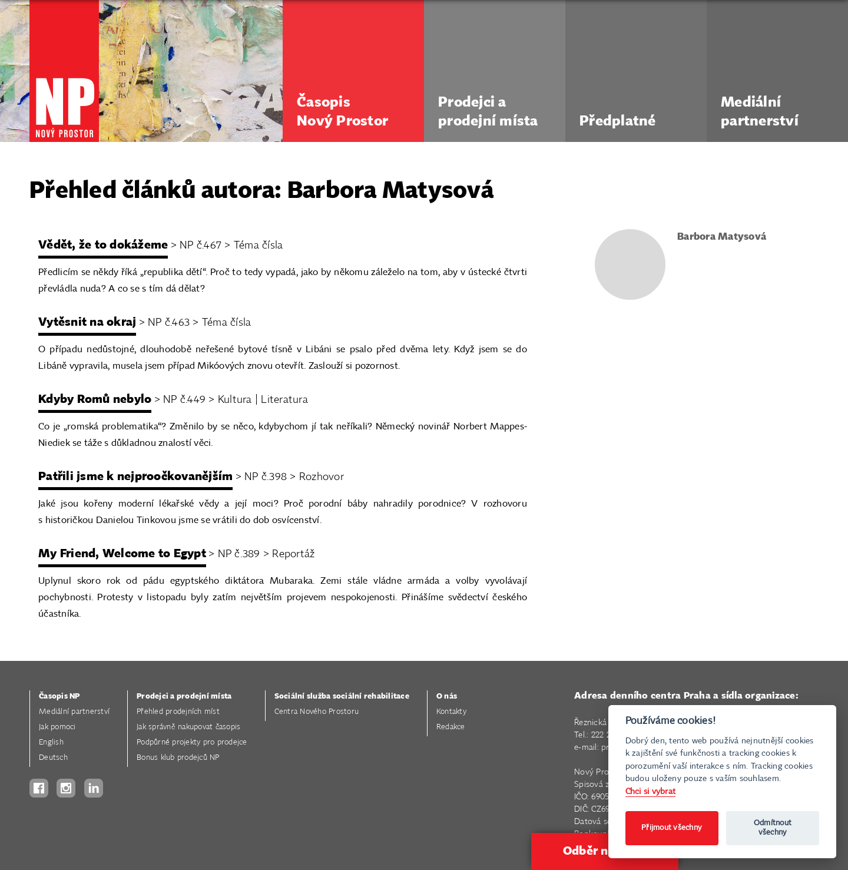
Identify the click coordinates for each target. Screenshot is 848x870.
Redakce (450, 727)
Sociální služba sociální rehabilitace (341, 696)
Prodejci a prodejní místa (184, 696)
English (51, 742)
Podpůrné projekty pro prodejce (192, 742)
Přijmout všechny (671, 828)
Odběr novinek (605, 851)
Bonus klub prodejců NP (178, 758)
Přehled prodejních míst (178, 712)
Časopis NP (59, 696)
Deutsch (53, 758)
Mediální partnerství (74, 712)
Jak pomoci (57, 727)
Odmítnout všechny (772, 827)
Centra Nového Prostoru (316, 712)
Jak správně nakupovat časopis (188, 727)
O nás (446, 696)
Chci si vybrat (650, 791)
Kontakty (451, 712)
